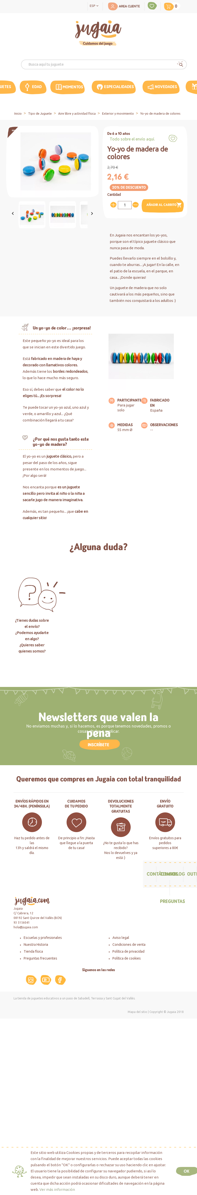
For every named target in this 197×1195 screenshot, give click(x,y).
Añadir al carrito (164, 205)
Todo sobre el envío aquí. (132, 139)
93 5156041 (22, 922)
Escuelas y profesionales (43, 938)
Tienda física (33, 951)
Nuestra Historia (36, 945)
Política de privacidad (128, 951)
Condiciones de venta (128, 945)
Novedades (166, 87)
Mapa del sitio (137, 1011)
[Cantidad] (125, 205)
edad (37, 87)
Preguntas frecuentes (40, 958)
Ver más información (57, 1189)
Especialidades (119, 87)
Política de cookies (126, 958)
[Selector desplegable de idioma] (95, 5)
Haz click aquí (99, 665)
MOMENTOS (73, 87)
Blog (179, 874)
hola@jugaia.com (26, 927)
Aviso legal (120, 938)
